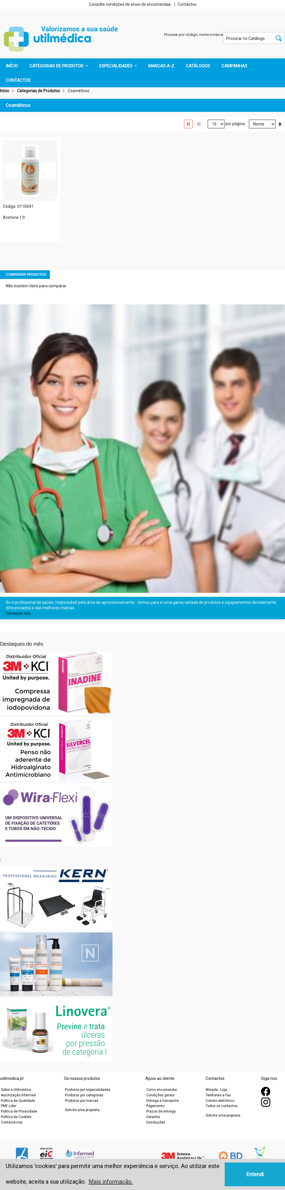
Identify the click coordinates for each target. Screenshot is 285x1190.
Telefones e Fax (218, 1095)
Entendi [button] (255, 1174)
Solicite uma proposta (82, 1110)
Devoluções (155, 1122)
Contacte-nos (18, 613)
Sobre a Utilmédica (16, 1090)
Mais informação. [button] (111, 1181)
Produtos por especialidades (87, 1090)
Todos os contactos (222, 1106)
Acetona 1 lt (14, 217)
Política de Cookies (16, 1117)
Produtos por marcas (81, 1101)
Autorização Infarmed (18, 1095)
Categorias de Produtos (38, 90)
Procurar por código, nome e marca (193, 34)
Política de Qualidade (18, 1101)
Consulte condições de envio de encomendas (130, 4)
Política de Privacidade (19, 1111)
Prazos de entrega (161, 1111)
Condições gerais (160, 1095)
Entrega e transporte (162, 1101)
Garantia (153, 1117)
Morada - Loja (216, 1090)
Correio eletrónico (220, 1101)
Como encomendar (161, 1090)
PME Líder (8, 1106)
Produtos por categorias (84, 1095)
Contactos (187, 4)
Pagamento (155, 1106)
